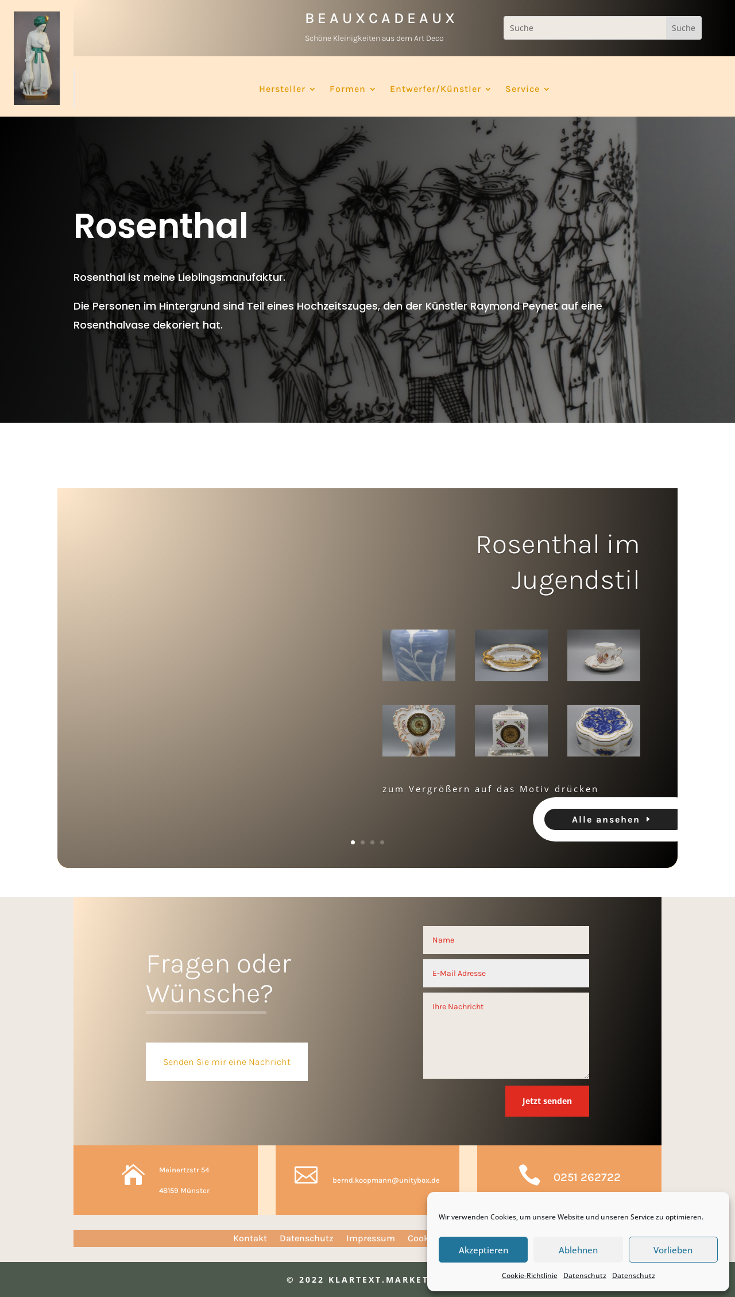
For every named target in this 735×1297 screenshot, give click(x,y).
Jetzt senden (547, 1100)
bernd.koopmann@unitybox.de (386, 1180)
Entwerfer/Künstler (435, 89)
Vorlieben (673, 1250)
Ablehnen (578, 1250)
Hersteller (282, 89)
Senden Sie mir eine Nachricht (227, 1061)
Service (522, 89)
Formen (348, 89)
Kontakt (250, 1239)
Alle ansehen (606, 825)
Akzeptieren (483, 1250)
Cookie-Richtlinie (530, 1275)
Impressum (370, 1239)
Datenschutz (584, 1275)
